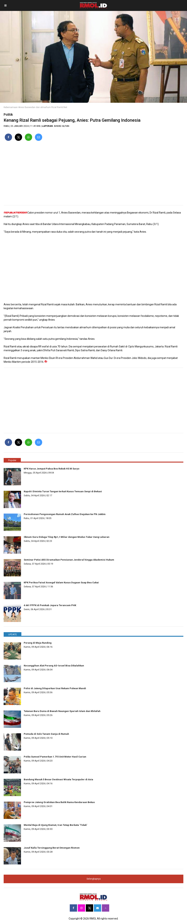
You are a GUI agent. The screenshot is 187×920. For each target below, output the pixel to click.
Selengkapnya (94, 879)
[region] (93, 174)
